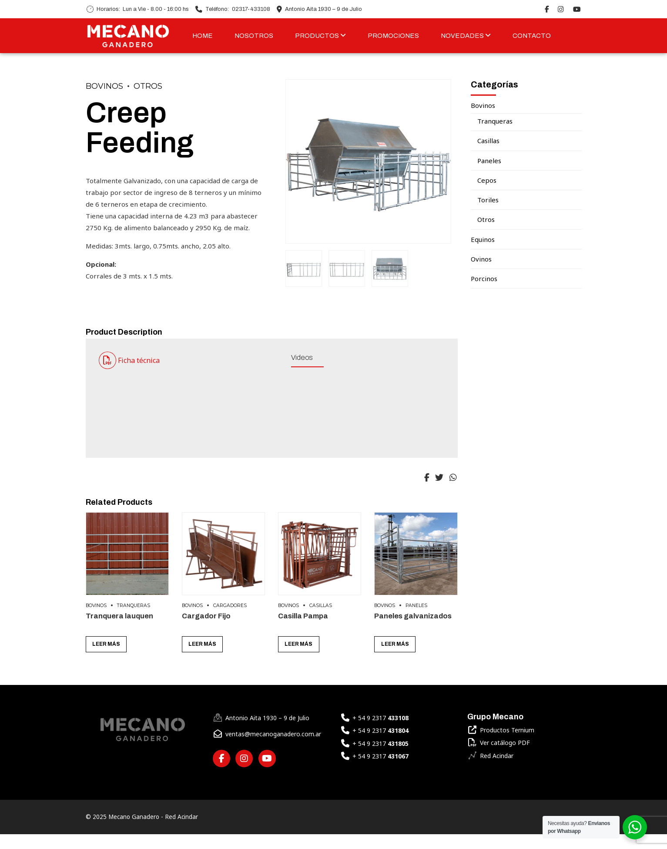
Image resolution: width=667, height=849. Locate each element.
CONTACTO (532, 35)
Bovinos (104, 86)
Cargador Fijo (206, 630)
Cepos (486, 180)
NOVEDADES (466, 35)
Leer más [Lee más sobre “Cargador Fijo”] (202, 659)
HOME (202, 35)
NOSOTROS (254, 35)
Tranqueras (133, 620)
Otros (148, 86)
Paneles (416, 620)
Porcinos (484, 278)
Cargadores (230, 620)
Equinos (483, 239)
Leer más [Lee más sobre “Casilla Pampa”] (298, 659)
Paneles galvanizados (413, 630)
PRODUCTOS (320, 35)
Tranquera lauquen (119, 630)
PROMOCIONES (393, 35)
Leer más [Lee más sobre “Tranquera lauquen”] (106, 659)
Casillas (320, 620)
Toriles (488, 199)
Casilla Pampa (303, 630)
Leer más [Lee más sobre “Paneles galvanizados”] (395, 659)
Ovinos (481, 259)
